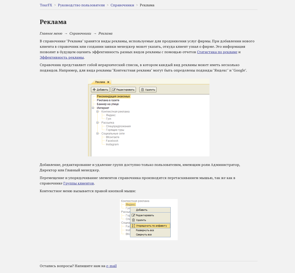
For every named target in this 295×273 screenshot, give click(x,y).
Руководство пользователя (81, 4)
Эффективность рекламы (62, 57)
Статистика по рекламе (217, 51)
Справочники (122, 4)
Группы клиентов (78, 183)
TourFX (46, 4)
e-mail (111, 265)
